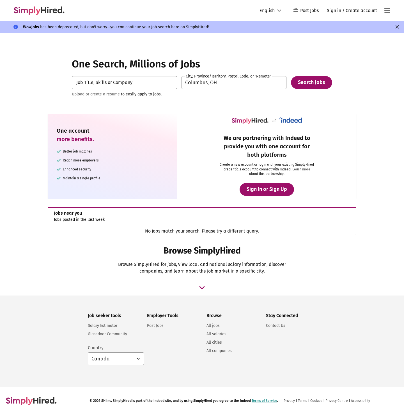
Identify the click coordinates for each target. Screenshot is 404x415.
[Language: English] (270, 10)
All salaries (216, 334)
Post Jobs (306, 10)
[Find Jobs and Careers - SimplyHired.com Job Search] (39, 10)
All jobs (213, 325)
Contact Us (275, 325)
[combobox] (124, 82)
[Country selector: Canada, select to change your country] (116, 358)
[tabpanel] (202, 231)
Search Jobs (311, 82)
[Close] (397, 26)
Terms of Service (264, 401)
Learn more (301, 169)
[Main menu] (387, 10)
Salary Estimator (102, 325)
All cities (214, 342)
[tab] (202, 216)
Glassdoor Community (107, 334)
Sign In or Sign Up (267, 189)
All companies (219, 350)
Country (96, 347)
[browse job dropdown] (202, 288)
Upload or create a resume (96, 94)
